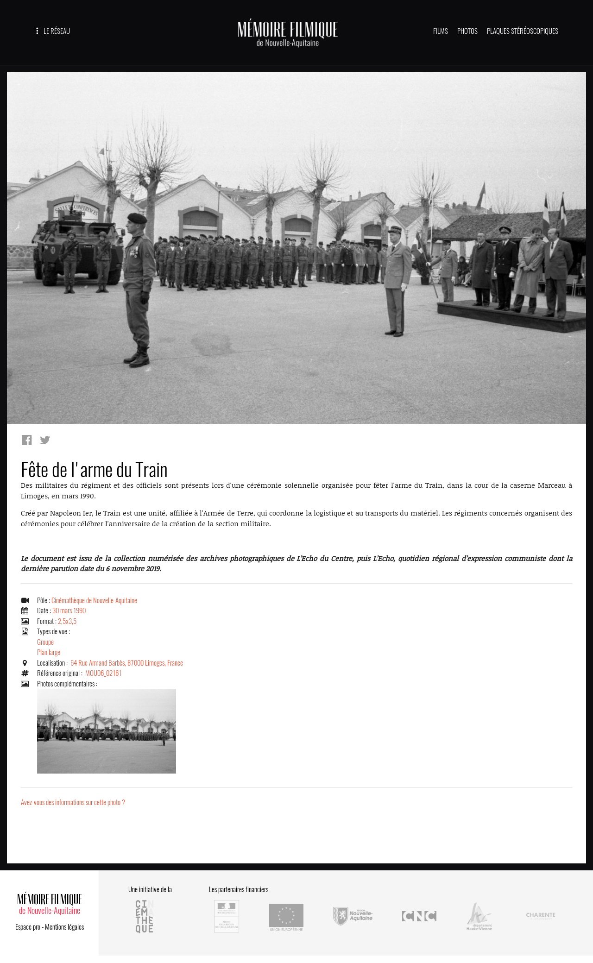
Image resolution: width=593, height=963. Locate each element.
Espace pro (27, 927)
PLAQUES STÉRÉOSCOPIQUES (522, 31)
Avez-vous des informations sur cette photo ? (73, 802)
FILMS (440, 31)
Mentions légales (64, 927)
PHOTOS (467, 31)
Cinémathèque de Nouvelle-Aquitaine (94, 600)
